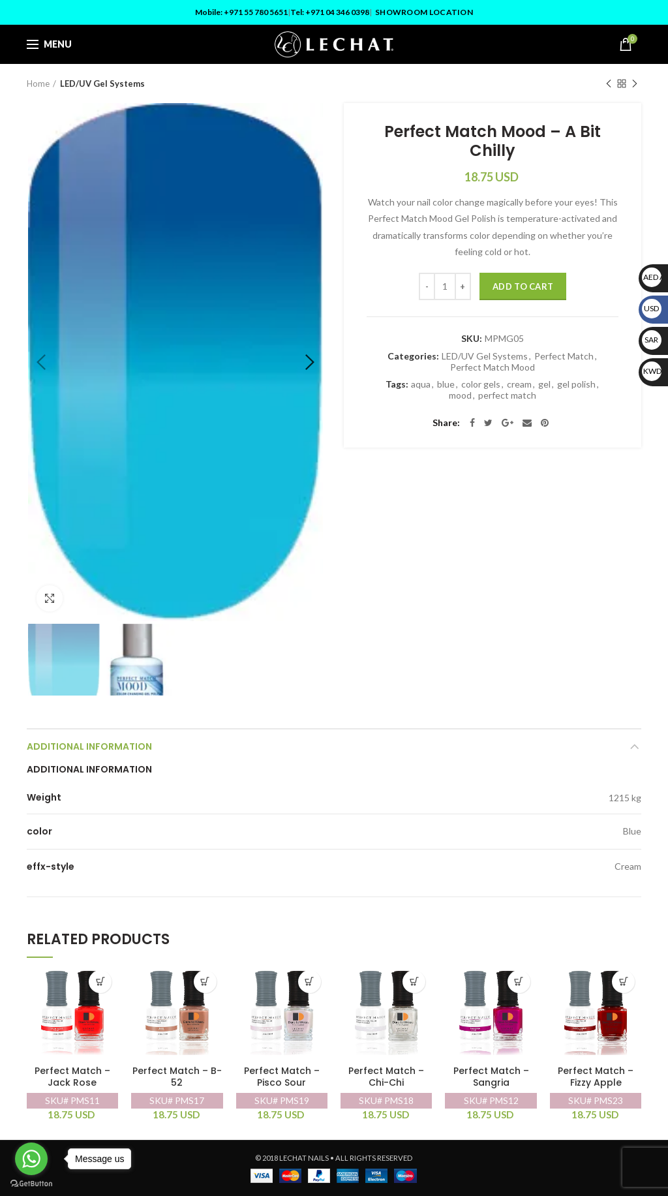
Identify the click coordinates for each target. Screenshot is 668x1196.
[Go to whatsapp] (31, 1158)
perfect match (507, 395)
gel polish (576, 384)
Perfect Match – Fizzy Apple (595, 1077)
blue (446, 384)
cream (519, 384)
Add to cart (523, 286)
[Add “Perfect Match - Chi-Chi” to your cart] (413, 981)
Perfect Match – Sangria (491, 1077)
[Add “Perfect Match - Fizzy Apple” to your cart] (623, 981)
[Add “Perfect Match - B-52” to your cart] (205, 981)
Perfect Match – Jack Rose (72, 1077)
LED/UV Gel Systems (102, 83)
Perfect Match (564, 356)
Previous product (609, 84)
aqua (421, 384)
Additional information (89, 746)
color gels (480, 384)
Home (38, 83)
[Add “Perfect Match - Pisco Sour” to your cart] (309, 981)
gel (544, 384)
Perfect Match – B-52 (177, 1077)
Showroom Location (424, 12)
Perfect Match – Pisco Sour (282, 1077)
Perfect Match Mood (492, 367)
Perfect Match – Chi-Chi (386, 1077)
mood (460, 395)
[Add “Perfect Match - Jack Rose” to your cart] (100, 981)
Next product (635, 84)
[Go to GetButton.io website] (31, 1183)
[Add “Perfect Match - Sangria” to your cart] (519, 981)
